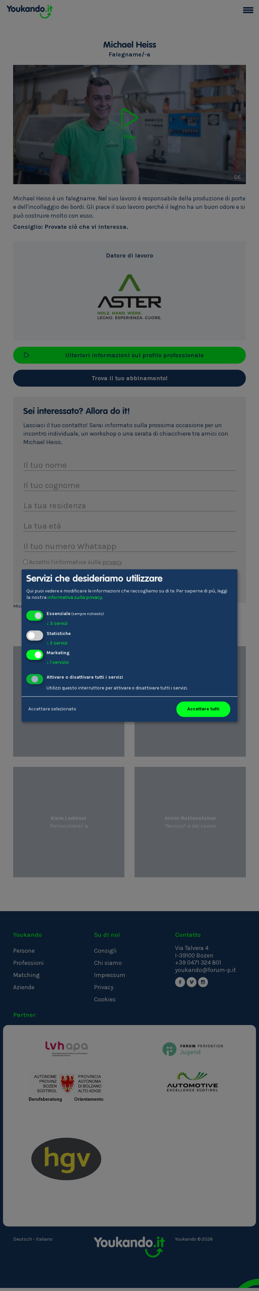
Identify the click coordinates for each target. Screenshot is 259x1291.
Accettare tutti (203, 709)
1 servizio (58, 662)
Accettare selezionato (52, 709)
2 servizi (57, 643)
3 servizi (57, 623)
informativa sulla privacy (75, 598)
